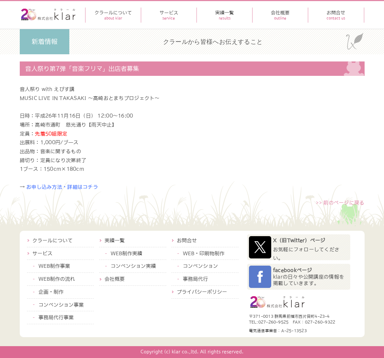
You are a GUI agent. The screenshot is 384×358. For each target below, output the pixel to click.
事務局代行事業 (56, 317)
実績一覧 (115, 240)
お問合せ (187, 240)
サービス (42, 253)
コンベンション (200, 265)
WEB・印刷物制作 (204, 253)
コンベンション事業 (61, 304)
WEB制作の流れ (56, 278)
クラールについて (52, 240)
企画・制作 (51, 291)
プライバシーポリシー (202, 291)
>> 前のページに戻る (340, 202)
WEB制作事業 (54, 265)
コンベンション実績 (133, 265)
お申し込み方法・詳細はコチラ (62, 186)
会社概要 (115, 278)
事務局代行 (195, 278)
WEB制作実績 (126, 253)
